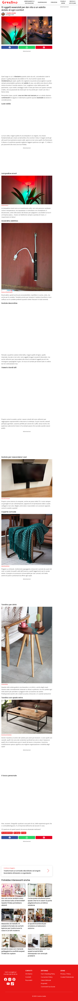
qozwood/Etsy (4, 684)
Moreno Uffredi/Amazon (6, 292)
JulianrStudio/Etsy (5, 566)
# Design (17, 833)
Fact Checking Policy (48, 974)
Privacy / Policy (65, 974)
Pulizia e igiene (63, 2)
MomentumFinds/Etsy (6, 734)
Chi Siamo (28, 974)
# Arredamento (7, 833)
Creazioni (54, 2)
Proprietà (44, 983)
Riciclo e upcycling (72, 2)
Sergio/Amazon (4, 205)
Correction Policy (46, 977)
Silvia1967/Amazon (5, 498)
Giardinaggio (42, 2)
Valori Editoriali (46, 980)
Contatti (28, 977)
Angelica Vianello (11, 13)
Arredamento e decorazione (29, 2)
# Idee (23, 833)
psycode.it (28, 980)
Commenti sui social (48, 987)
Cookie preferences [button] (67, 977)
